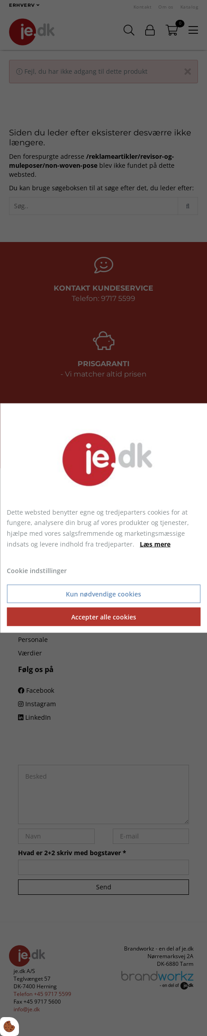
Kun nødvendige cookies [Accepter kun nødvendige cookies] (103, 594)
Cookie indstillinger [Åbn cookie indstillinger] (37, 570)
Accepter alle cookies (103, 617)
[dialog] (103, 518)
